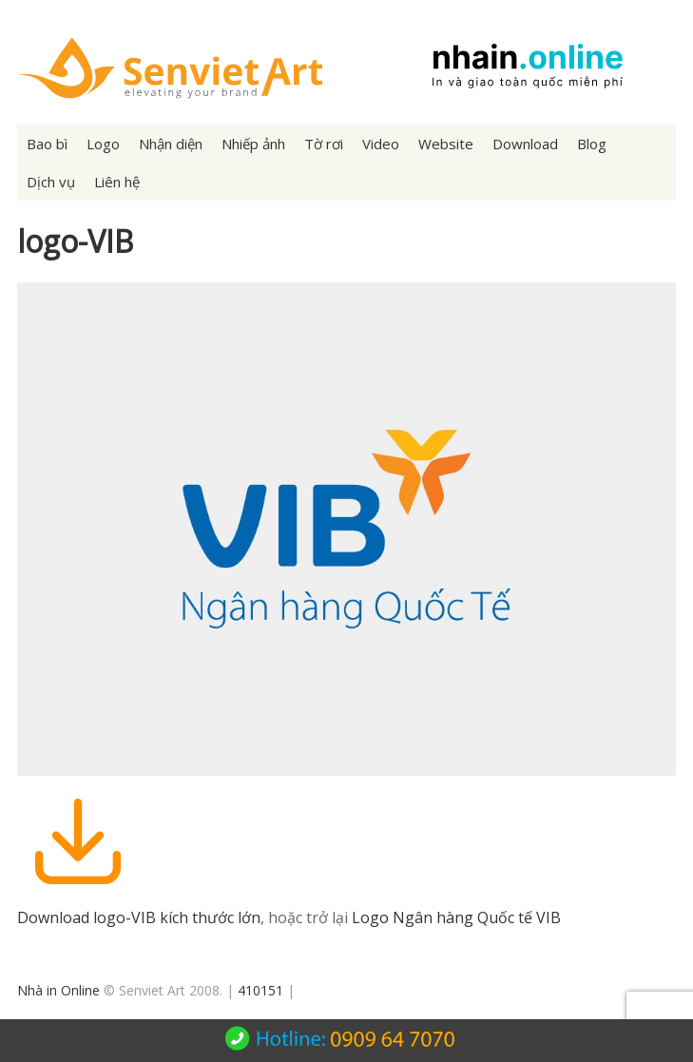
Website (445, 143)
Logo (103, 143)
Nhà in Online (58, 990)
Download (525, 143)
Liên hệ (117, 181)
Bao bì (47, 143)
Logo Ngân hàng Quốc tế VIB (456, 917)
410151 (260, 990)
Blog (591, 143)
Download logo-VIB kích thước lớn (138, 917)
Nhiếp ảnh (253, 143)
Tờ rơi (323, 143)
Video (380, 143)
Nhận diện (170, 143)
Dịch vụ (51, 181)
